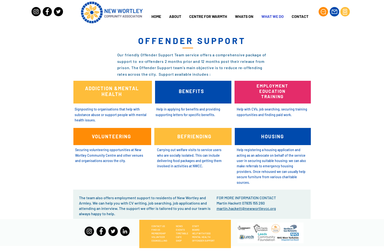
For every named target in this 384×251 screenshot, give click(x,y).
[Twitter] (58, 11)
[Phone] (345, 11)
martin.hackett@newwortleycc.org (246, 208)
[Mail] (334, 11)
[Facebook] (47, 11)
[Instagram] (36, 11)
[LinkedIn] (125, 231)
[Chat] (323, 11)
